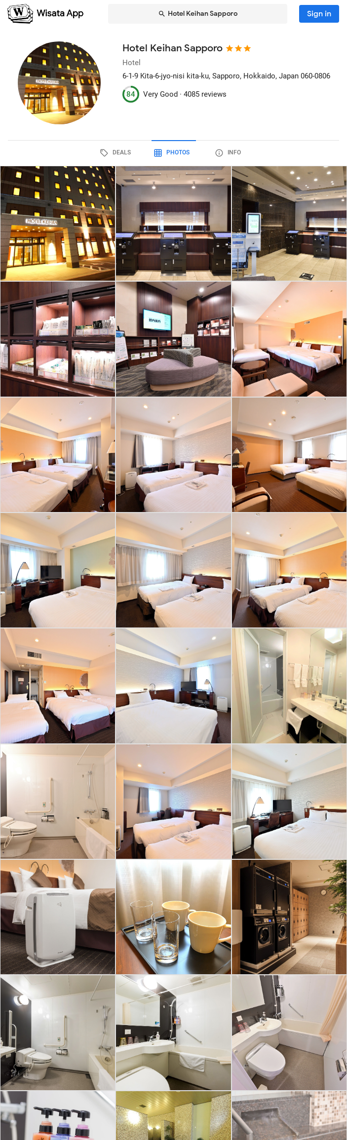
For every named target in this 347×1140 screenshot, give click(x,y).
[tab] (117, 153)
